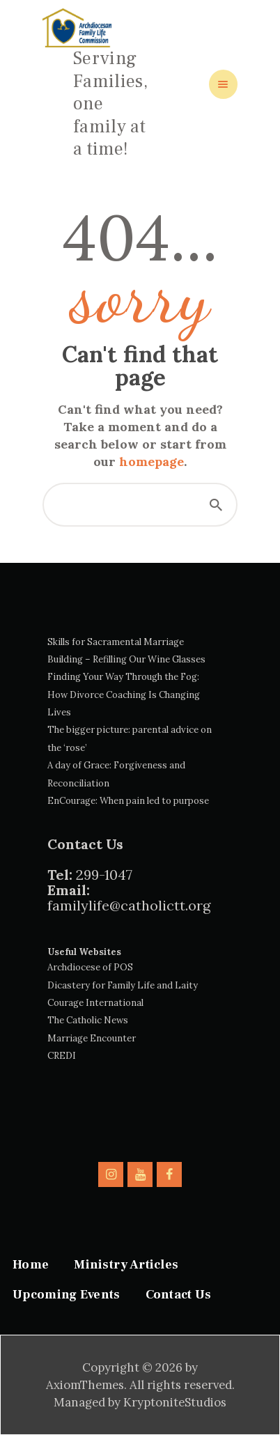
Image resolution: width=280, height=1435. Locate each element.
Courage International (95, 1003)
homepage (151, 461)
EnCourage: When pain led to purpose (128, 801)
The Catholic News (87, 1020)
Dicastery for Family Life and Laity (122, 985)
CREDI (61, 1056)
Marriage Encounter (91, 1038)
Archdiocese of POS (90, 967)
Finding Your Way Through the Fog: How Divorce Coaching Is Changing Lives (123, 694)
